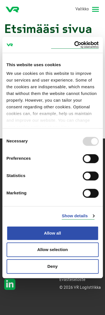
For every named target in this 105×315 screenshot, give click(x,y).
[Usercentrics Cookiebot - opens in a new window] (75, 45)
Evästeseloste (72, 279)
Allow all (52, 233)
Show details (75, 215)
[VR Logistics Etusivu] (15, 9)
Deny (52, 266)
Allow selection (52, 249)
